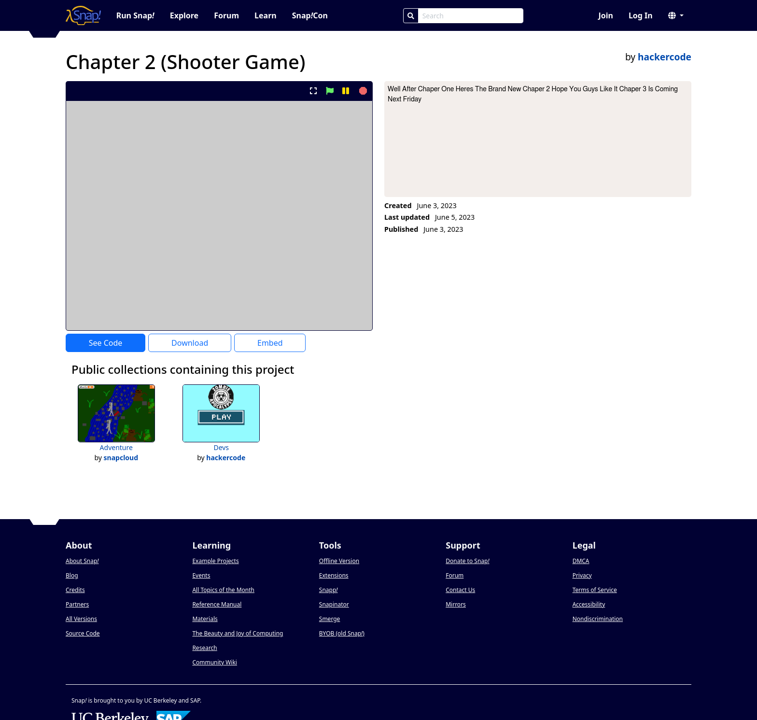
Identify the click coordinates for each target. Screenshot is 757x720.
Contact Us (460, 590)
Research (204, 648)
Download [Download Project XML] (189, 343)
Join (605, 15)
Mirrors (456, 604)
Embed (270, 343)
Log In (641, 15)
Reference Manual (216, 604)
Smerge (329, 619)
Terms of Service (595, 590)
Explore (184, 15)
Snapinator (334, 604)
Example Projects (215, 561)
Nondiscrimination (598, 619)
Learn (265, 15)
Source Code (83, 633)
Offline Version (339, 561)
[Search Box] (470, 15)
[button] (675, 15)
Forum (226, 15)
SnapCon (310, 15)
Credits (75, 590)
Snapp (328, 590)
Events (201, 575)
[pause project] (345, 91)
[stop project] (362, 91)
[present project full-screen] (314, 91)
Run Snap (135, 15)
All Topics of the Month (223, 590)
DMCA (581, 561)
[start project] (329, 91)
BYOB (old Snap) (341, 633)
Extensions (334, 575)
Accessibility (589, 604)
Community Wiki (214, 662)
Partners (77, 604)
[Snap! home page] (83, 15)
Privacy (582, 575)
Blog (72, 575)
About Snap (82, 561)
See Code (106, 343)
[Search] (411, 15)
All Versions (81, 619)
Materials (204, 619)
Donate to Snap (467, 561)
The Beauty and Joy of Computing (237, 633)
